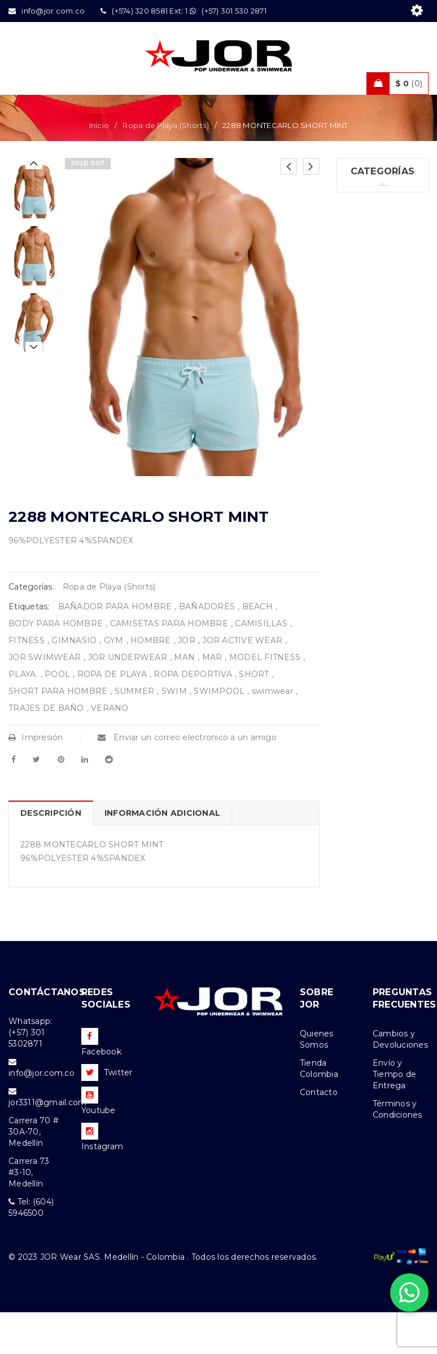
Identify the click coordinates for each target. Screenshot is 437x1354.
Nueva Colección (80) (372, 476)
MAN (184, 699)
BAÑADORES (207, 648)
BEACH (257, 648)
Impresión (35, 779)
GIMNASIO (74, 682)
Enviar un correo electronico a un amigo (187, 779)
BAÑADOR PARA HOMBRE (115, 648)
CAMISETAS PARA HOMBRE (169, 665)
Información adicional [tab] (162, 855)
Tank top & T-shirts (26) (369, 315)
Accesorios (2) (371, 505)
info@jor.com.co (41, 1115)
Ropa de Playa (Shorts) (166, 167)
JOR (186, 682)
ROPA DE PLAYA (112, 716)
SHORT (254, 716)
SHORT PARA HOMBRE (57, 733)
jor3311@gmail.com (47, 1144)
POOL (57, 716)
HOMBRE (150, 682)
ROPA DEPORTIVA (193, 716)
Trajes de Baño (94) (373, 350)
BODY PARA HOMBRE (55, 665)
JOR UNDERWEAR (127, 699)
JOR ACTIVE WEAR (242, 682)
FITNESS (26, 682)
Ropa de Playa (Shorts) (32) (372, 418)
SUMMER (135, 733)
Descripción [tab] (50, 855)
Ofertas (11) (365, 447)
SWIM (174, 733)
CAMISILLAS (261, 665)
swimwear (272, 733)
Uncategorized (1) (373, 246)
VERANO (110, 750)
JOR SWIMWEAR (44, 699)
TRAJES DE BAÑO (46, 750)
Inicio (99, 167)
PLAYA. (23, 716)
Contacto (319, 1134)
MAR (212, 699)
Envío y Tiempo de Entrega (394, 1116)
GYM (114, 682)
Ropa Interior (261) (369, 281)
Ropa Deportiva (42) (375, 384)
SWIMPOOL (219, 733)
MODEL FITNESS (264, 699)
